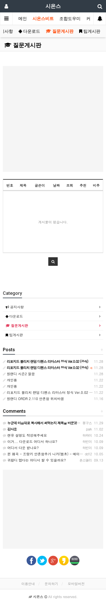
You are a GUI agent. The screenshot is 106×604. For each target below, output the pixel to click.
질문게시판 (59, 31)
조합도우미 (70, 18)
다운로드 (29, 31)
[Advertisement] (53, 119)
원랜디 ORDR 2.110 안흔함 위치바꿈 (33, 398)
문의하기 (51, 583)
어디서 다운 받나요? (21, 447)
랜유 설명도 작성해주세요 (25, 435)
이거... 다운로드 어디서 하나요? (30, 441)
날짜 (56, 185)
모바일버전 (76, 583)
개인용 (10, 379)
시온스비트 (43, 18)
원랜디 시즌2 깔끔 (19, 373)
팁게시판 (89, 31)
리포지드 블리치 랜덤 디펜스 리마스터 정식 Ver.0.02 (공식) (51, 392)
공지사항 (15, 306)
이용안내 (28, 583)
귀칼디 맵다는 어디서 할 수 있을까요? (34, 460)
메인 (22, 18)
